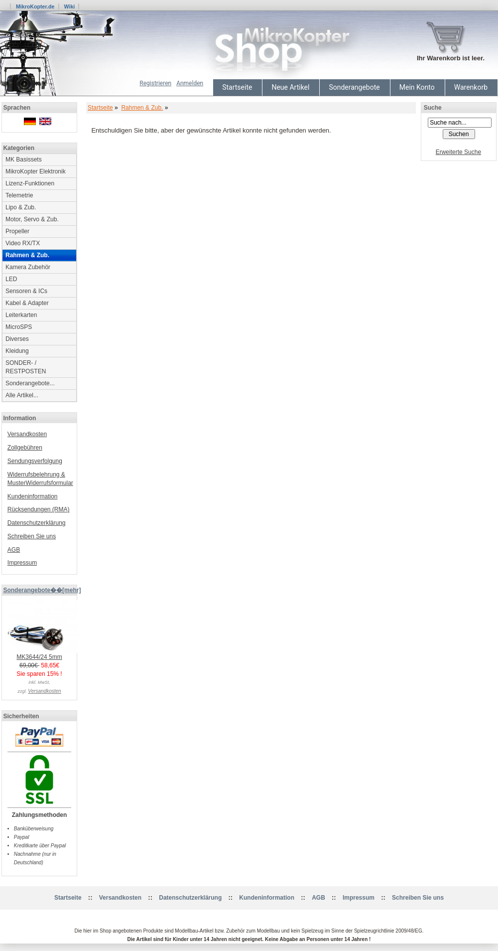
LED (11, 279)
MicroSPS (18, 326)
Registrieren (155, 83)
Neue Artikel (290, 87)
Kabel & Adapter (27, 303)
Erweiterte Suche (458, 152)
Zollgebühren (24, 447)
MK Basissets (23, 159)
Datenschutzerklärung (36, 522)
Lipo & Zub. (20, 207)
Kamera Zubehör (27, 267)
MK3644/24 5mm (42, 653)
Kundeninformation (32, 496)
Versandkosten (27, 434)
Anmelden (189, 83)
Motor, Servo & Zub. (32, 219)
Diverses (17, 338)
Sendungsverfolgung (34, 461)
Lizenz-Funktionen (29, 183)
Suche (433, 107)
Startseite (237, 87)
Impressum (22, 562)
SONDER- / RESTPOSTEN (25, 367)
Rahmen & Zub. (142, 107)
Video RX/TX (22, 243)
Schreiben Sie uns (31, 536)
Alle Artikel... (21, 395)
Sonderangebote (354, 87)
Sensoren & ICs (26, 291)
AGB (13, 549)
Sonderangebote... (30, 383)
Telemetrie (19, 195)
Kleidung (17, 350)
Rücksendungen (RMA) (38, 509)
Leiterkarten (21, 315)
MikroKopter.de (35, 6)
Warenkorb (471, 87)
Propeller (17, 231)
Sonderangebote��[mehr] (42, 590)
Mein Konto (417, 87)
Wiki (69, 6)
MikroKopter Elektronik (35, 171)
